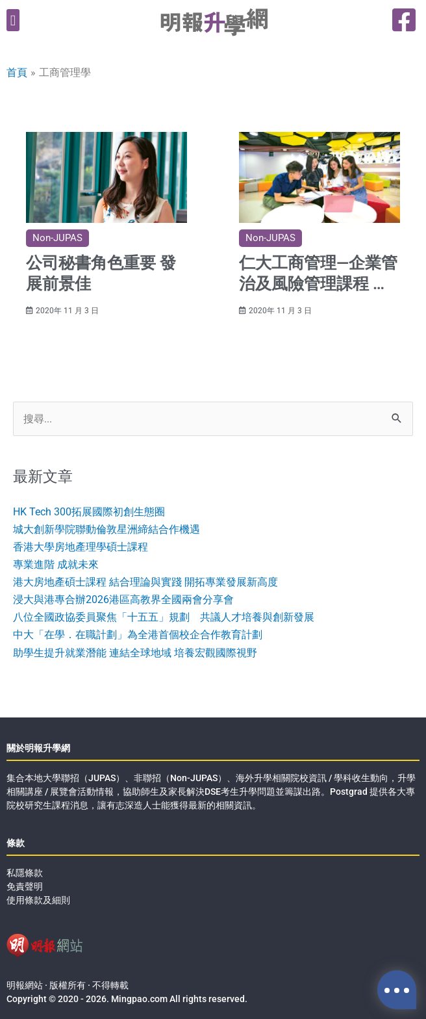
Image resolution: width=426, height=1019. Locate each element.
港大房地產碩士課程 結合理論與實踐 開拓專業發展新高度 (145, 582)
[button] (12, 20)
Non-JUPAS (57, 238)
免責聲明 (24, 886)
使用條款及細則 (38, 900)
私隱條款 (24, 873)
